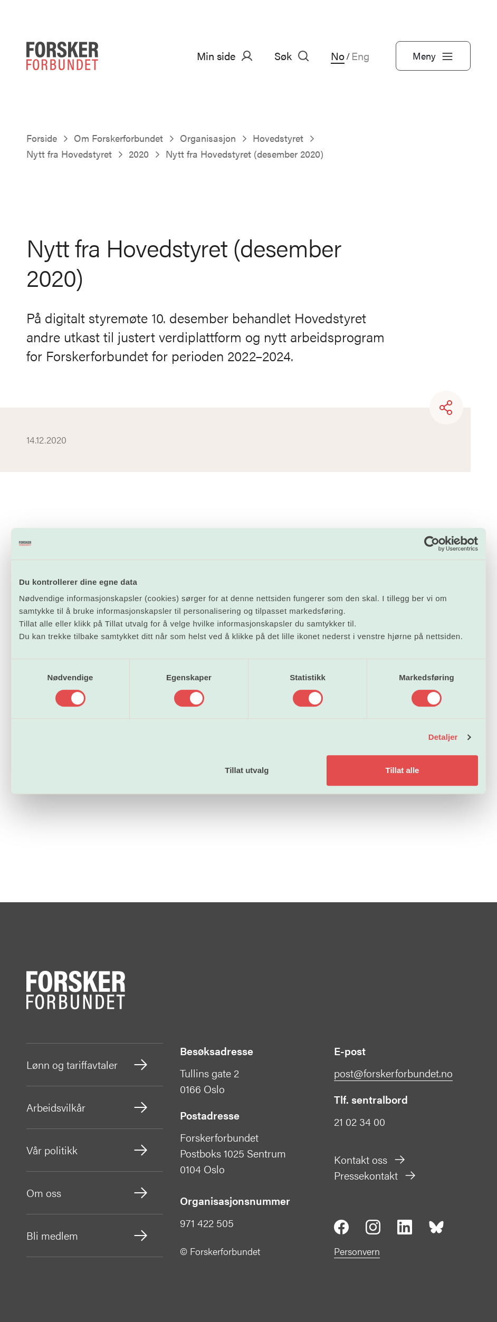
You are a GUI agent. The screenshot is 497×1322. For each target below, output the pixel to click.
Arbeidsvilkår (87, 1107)
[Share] (446, 407)
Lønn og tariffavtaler (87, 1064)
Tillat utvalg (247, 770)
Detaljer (443, 736)
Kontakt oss (370, 1159)
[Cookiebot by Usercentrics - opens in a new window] (432, 544)
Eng (360, 56)
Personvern (357, 1251)
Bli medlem (87, 1235)
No (338, 56)
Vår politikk (87, 1150)
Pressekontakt (375, 1175)
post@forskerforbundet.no (393, 1072)
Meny (433, 56)
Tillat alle (402, 770)
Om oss (87, 1192)
